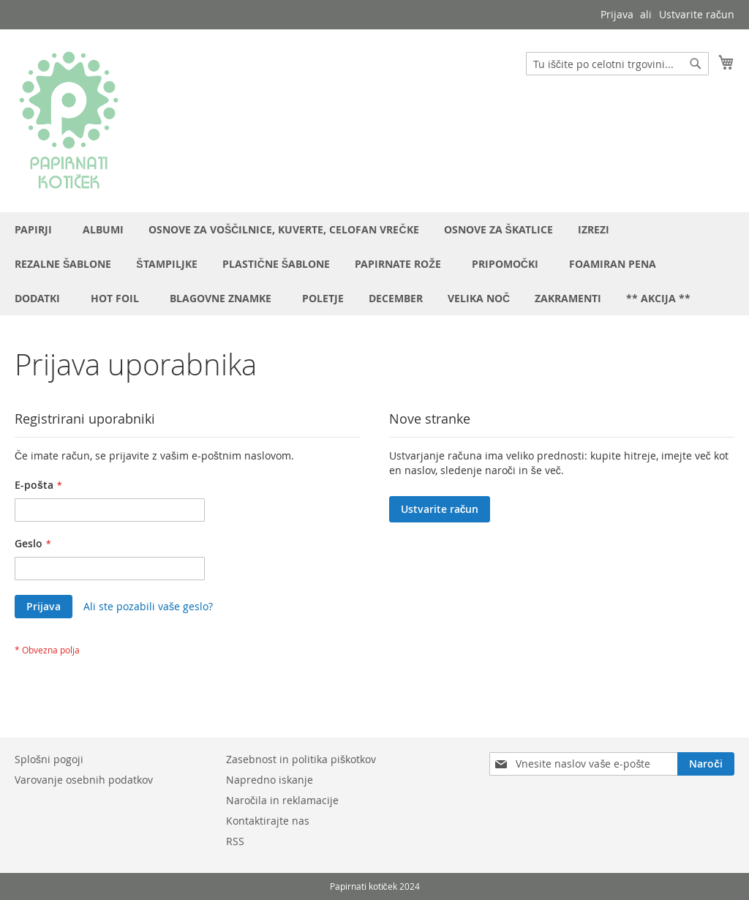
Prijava (617, 14)
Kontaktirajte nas (267, 821)
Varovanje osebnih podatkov (84, 780)
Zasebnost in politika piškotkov (301, 759)
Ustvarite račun (696, 14)
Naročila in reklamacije (282, 800)
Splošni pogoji (49, 759)
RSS (235, 841)
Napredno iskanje (269, 780)
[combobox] (617, 63)
